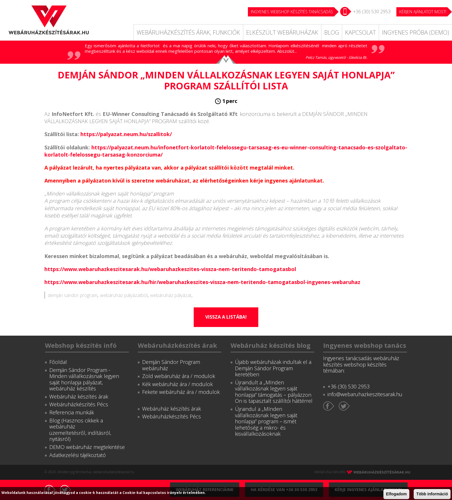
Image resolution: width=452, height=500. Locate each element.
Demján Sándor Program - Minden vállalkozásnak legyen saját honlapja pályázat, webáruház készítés (84, 379)
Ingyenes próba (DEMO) (415, 32)
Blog (331, 32)
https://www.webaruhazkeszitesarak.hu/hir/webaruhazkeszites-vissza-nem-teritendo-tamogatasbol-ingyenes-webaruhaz (202, 282)
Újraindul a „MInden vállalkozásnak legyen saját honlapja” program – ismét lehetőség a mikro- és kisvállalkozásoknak (266, 421)
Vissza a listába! (226, 317)
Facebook (328, 406)
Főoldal (58, 361)
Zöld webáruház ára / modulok (178, 376)
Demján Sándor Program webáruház (171, 365)
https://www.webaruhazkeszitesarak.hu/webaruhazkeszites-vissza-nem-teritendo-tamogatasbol (170, 269)
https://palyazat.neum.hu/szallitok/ (126, 134)
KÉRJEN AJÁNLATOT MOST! (422, 11)
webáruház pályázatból (124, 295)
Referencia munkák (71, 412)
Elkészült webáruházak (282, 32)
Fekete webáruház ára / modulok (181, 391)
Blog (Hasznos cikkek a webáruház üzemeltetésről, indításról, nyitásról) (80, 430)
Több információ (432, 494)
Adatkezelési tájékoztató (77, 455)
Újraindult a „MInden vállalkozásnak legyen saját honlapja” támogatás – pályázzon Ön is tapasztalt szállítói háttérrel (273, 392)
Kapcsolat (360, 32)
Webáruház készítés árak (78, 396)
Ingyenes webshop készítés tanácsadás (292, 11)
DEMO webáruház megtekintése (87, 446)
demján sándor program (72, 295)
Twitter (344, 406)
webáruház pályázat (170, 295)
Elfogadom (396, 494)
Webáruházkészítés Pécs (78, 404)
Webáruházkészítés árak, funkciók (188, 32)
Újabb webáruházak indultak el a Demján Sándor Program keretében (273, 368)
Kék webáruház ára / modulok (177, 384)
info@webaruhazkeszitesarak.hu (364, 394)
